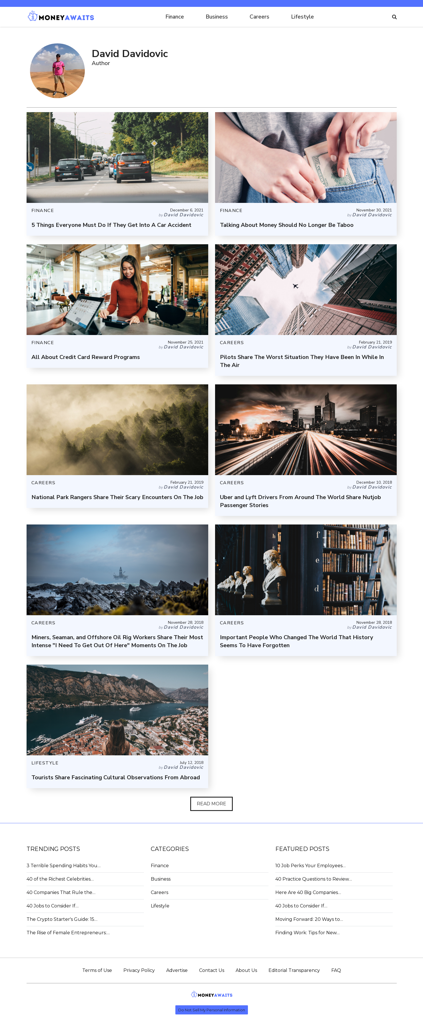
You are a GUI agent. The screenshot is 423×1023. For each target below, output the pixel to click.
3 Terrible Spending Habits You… (64, 865)
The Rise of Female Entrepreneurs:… (68, 932)
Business (217, 17)
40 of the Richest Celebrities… (60, 879)
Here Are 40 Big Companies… (308, 892)
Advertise (177, 970)
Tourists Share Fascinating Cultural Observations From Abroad (115, 777)
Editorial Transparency (294, 970)
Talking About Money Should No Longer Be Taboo (287, 225)
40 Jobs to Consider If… (53, 906)
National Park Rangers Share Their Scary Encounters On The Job (117, 497)
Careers (259, 17)
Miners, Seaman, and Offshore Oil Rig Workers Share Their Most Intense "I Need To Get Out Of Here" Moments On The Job (117, 641)
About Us (246, 970)
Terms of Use (97, 970)
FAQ (336, 970)
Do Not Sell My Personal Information (211, 1010)
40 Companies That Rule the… (61, 892)
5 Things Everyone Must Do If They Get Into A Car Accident (111, 225)
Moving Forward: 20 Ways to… (309, 919)
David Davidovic (183, 215)
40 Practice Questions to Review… (313, 879)
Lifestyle (302, 17)
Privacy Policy (139, 970)
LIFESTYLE (45, 763)
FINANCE (42, 210)
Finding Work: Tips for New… (307, 932)
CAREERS (232, 343)
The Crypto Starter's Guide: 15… (62, 919)
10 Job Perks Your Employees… (310, 865)
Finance (174, 17)
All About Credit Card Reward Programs (85, 357)
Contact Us (211, 970)
